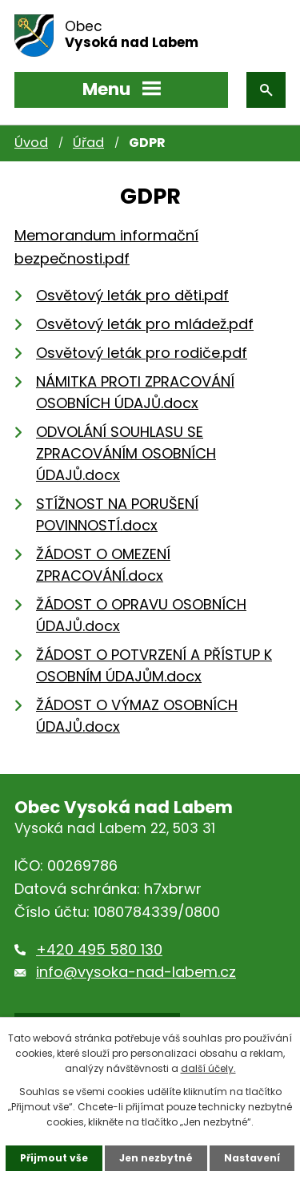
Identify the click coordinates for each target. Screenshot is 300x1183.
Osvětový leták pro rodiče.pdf (141, 353)
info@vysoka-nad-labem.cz (136, 972)
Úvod (31, 142)
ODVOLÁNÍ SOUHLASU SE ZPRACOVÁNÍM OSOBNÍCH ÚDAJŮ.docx (126, 453)
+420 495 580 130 (99, 949)
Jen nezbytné (156, 1158)
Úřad (88, 142)
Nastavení (252, 1158)
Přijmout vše (54, 1158)
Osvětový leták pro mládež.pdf (145, 324)
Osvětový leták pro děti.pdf (132, 295)
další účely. (208, 1068)
